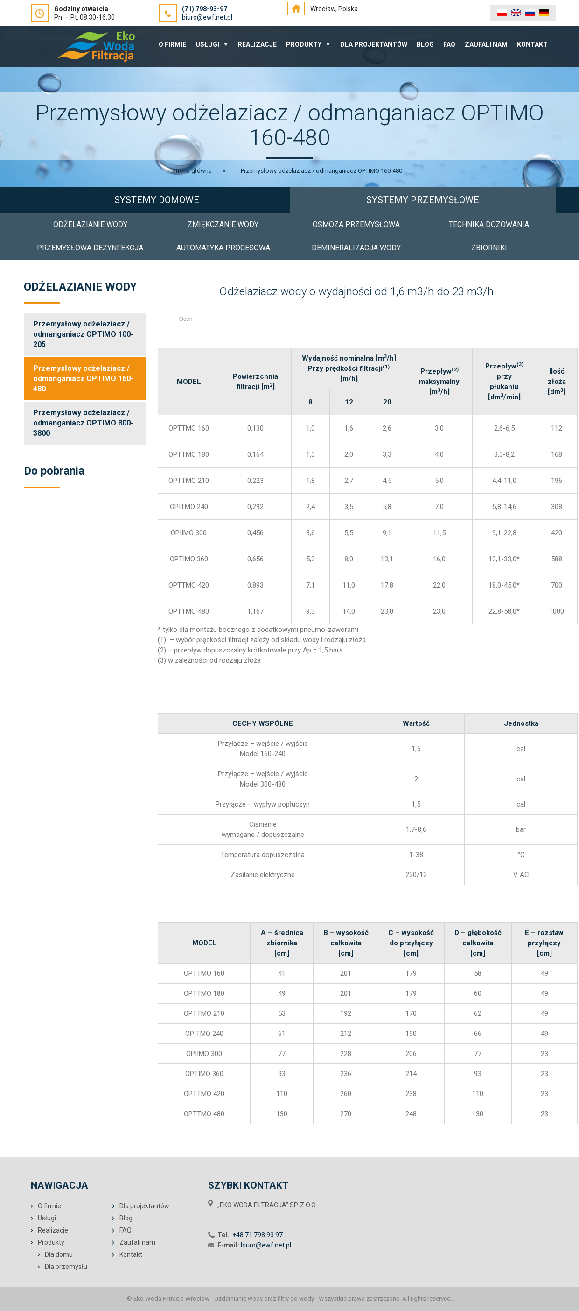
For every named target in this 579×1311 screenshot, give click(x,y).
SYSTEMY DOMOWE (156, 200)
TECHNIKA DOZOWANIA (489, 224)
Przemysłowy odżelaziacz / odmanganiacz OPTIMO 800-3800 (83, 423)
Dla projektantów (373, 44)
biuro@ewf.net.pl (207, 17)
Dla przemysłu (66, 1266)
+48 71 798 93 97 (257, 1235)
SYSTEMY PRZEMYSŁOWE (422, 200)
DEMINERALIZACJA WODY (356, 247)
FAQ (449, 44)
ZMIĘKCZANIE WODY (223, 224)
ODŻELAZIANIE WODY (90, 224)
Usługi (207, 44)
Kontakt (532, 44)
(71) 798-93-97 (204, 9)
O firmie (49, 1206)
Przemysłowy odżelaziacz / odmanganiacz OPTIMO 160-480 (83, 378)
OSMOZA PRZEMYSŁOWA (356, 224)
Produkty (303, 44)
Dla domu (59, 1254)
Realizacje (257, 44)
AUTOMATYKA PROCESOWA (223, 247)
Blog (425, 44)
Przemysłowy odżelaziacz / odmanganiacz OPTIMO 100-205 (83, 334)
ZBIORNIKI (489, 247)
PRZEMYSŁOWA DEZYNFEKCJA (90, 247)
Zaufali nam (486, 44)
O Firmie (172, 44)
